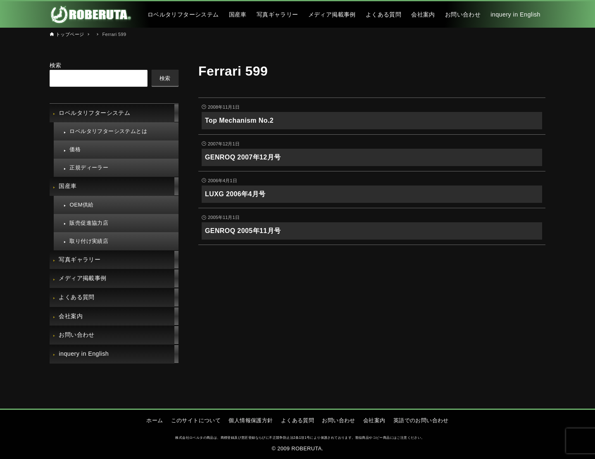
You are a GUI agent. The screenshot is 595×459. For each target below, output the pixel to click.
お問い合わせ (76, 334)
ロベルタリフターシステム (94, 112)
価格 (75, 149)
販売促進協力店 (88, 223)
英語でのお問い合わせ (421, 420)
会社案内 (71, 316)
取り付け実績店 (88, 241)
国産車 (67, 186)
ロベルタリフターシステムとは (108, 131)
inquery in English (84, 353)
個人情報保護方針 (250, 420)
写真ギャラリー (79, 259)
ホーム (154, 420)
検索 (56, 65)
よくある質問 (76, 297)
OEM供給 (81, 205)
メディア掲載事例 (82, 278)
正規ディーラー (88, 167)
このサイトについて (196, 420)
